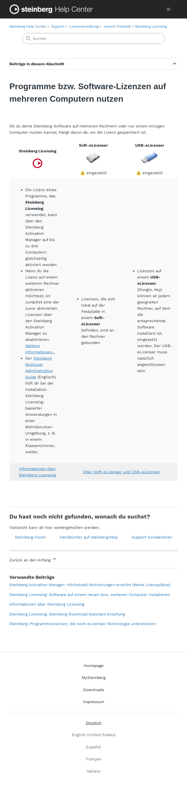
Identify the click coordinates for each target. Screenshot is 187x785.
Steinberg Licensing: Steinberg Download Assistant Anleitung (67, 614)
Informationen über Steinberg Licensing (46, 604)
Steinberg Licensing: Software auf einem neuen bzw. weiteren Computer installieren (89, 594)
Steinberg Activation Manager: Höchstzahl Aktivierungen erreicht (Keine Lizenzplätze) (89, 584)
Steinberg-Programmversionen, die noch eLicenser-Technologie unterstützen (82, 623)
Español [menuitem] (93, 747)
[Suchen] (93, 38)
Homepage (94, 665)
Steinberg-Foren (30, 537)
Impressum (93, 701)
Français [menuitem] (93, 759)
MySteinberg (93, 677)
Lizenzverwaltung (84, 26)
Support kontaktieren (152, 537)
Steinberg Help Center (27, 26)
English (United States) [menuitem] (93, 734)
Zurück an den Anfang (33, 559)
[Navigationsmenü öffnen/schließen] (168, 9)
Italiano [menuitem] (94, 771)
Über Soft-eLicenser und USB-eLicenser (121, 472)
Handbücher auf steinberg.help (89, 537)
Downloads (93, 689)
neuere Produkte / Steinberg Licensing (135, 26)
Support (57, 26)
